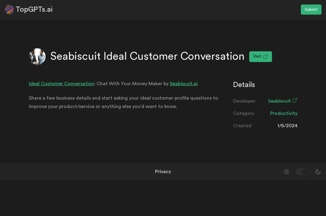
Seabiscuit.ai (184, 83)
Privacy (163, 171)
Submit (311, 10)
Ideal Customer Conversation (61, 83)
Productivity (284, 113)
